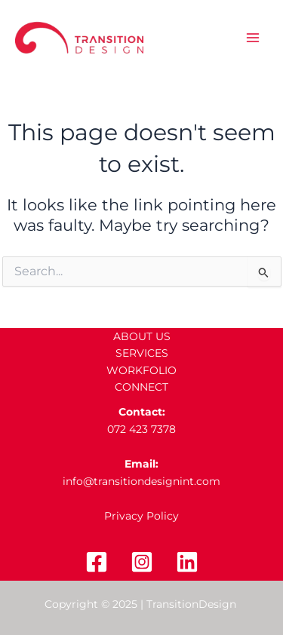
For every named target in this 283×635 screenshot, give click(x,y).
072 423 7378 (141, 429)
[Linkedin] (187, 562)
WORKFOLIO (141, 370)
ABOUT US (142, 336)
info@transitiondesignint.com (141, 481)
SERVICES (141, 353)
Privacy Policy (141, 516)
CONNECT (141, 387)
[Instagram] (142, 562)
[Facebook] (96, 562)
